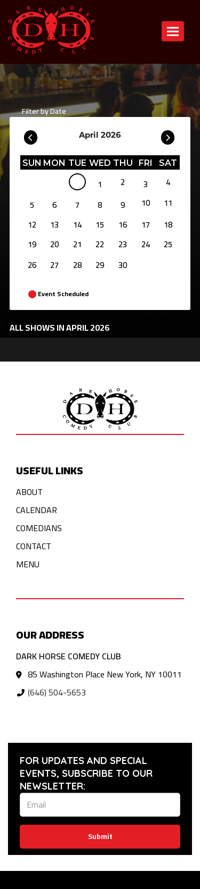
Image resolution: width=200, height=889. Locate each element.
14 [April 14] (77, 224)
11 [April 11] (168, 203)
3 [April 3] (145, 184)
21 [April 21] (77, 244)
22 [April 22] (99, 244)
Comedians (39, 528)
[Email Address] (100, 805)
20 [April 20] (54, 244)
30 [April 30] (122, 265)
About (29, 492)
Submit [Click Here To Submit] (100, 836)
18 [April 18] (168, 224)
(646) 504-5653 (57, 692)
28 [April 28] (77, 265)
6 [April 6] (54, 205)
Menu (27, 564)
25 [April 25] (168, 244)
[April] (77, 183)
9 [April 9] (123, 205)
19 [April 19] (32, 244)
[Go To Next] (167, 135)
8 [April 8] (100, 205)
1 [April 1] (100, 184)
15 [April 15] (99, 224)
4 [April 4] (168, 182)
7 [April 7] (77, 205)
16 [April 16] (122, 224)
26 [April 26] (32, 265)
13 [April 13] (54, 224)
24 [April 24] (145, 244)
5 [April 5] (32, 205)
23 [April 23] (122, 244)
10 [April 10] (145, 203)
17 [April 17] (145, 224)
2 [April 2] (123, 182)
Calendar (36, 510)
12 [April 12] (32, 224)
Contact (33, 546)
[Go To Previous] (30, 135)
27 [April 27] (54, 265)
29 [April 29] (99, 265)
